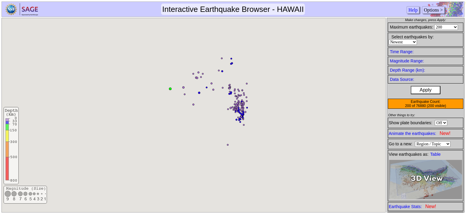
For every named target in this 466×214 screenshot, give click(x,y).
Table (435, 154)
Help (413, 9)
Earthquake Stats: (412, 206)
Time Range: (402, 51)
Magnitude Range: (407, 61)
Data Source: (402, 79)
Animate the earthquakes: (420, 133)
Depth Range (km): (407, 70)
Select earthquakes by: (412, 36)
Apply (426, 89)
